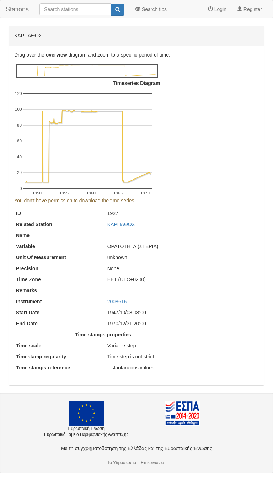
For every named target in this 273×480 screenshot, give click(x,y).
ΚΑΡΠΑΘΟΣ (121, 224)
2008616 (117, 301)
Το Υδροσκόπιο (121, 462)
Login (217, 9)
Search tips (151, 9)
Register (249, 9)
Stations (17, 9)
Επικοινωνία (152, 462)
